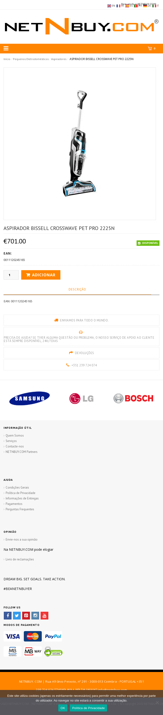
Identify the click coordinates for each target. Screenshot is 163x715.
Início (7, 59)
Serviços (11, 441)
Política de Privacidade (20, 493)
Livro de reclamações (20, 559)
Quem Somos (15, 435)
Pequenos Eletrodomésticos (31, 59)
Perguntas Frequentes (20, 509)
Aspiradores (58, 59)
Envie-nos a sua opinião (22, 539)
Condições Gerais (17, 487)
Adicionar (43, 274)
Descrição (77, 289)
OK (63, 708)
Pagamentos (14, 504)
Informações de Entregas (22, 498)
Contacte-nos (15, 446)
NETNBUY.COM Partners (22, 452)
